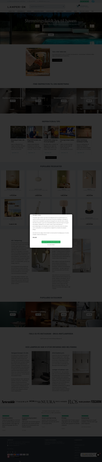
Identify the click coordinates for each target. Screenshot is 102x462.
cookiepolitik (38, 227)
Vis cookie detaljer (51, 244)
